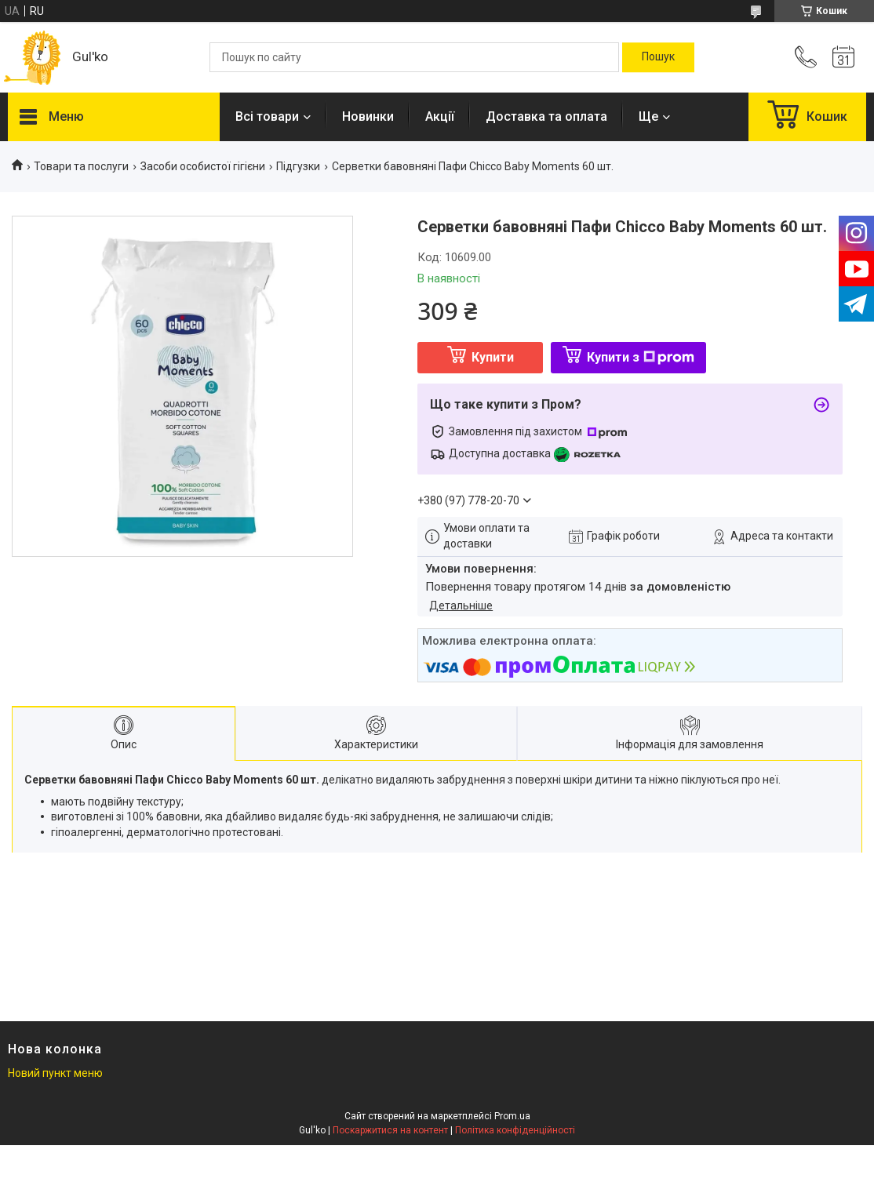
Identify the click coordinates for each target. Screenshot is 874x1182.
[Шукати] (658, 57)
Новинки (368, 116)
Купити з (640, 357)
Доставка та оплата (546, 116)
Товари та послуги (81, 166)
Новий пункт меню (55, 1073)
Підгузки (298, 166)
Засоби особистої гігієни (202, 166)
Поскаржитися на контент (390, 1130)
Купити (493, 357)
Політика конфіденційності (515, 1130)
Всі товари (267, 116)
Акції (439, 116)
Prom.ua (512, 1116)
